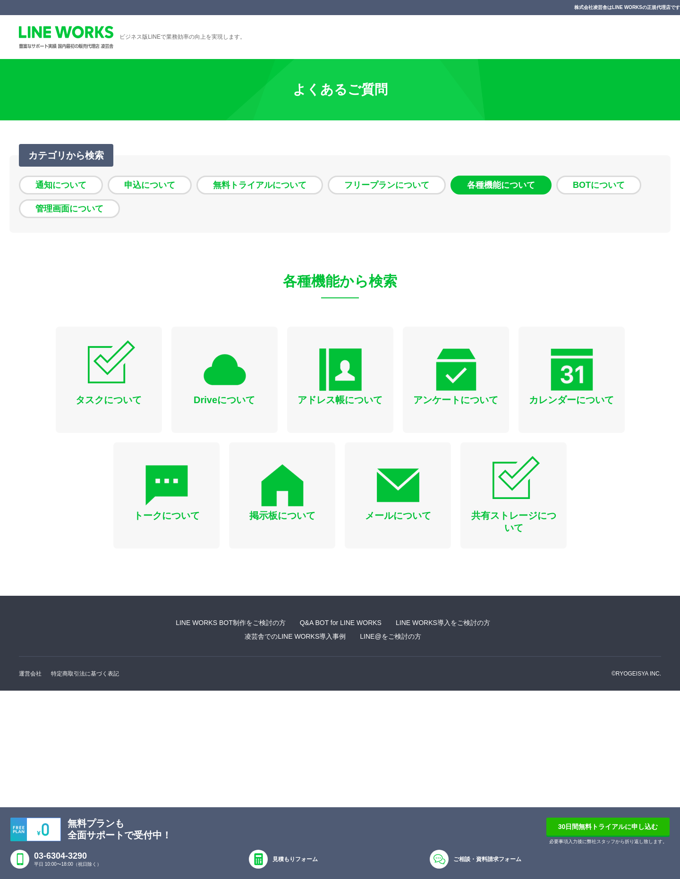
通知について (60, 185)
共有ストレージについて (513, 521)
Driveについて (224, 400)
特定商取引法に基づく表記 (85, 673)
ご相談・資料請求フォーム (487, 859)
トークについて (167, 515)
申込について (149, 185)
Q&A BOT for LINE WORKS (341, 622)
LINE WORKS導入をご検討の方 (443, 622)
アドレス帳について (340, 400)
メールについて (398, 515)
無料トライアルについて (259, 185)
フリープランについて (386, 185)
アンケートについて (455, 400)
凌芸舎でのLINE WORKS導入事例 (295, 636)
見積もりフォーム (295, 859)
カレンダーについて (571, 400)
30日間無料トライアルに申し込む (608, 826)
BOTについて (599, 185)
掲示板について (282, 515)
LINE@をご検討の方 (390, 636)
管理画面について (69, 208)
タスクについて (109, 400)
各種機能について (501, 185)
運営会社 (30, 673)
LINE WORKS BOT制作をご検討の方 (231, 622)
